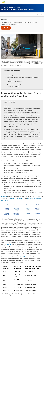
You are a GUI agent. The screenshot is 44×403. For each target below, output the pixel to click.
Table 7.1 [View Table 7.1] (8, 244)
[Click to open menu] (1, 14)
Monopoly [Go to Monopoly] (21, 198)
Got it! (6, 28)
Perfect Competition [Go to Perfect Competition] (12, 198)
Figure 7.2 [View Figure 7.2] (4, 196)
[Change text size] (41, 14)
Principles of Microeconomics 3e (11, 7)
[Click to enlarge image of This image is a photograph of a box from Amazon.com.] (22, 46)
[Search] (37, 14)
